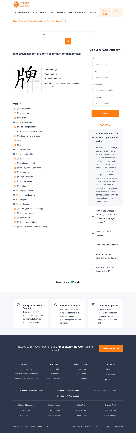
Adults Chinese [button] (21, 12)
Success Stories (54, 415)
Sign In (117, 12)
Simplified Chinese (54, 21)
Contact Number (98, 98)
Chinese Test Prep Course (68, 396)
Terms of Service (37, 426)
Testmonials (54, 369)
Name (94, 58)
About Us (82, 369)
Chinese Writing (110, 410)
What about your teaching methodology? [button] (107, 256)
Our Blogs (82, 374)
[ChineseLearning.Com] (21, 4)
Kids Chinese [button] (38, 12)
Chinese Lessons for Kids (68, 391)
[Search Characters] (68, 34)
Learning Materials (26, 369)
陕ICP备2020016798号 (81, 426)
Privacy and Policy (20, 426)
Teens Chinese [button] (56, 12)
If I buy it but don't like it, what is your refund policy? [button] (107, 137)
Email (94, 71)
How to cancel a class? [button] (107, 245)
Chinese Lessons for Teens (104, 391)
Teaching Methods (54, 378)
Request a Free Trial (110, 348)
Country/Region (98, 84)
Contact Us (51, 426)
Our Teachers (54, 374)
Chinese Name (54, 405)
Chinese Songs (110, 415)
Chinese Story (25, 415)
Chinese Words (82, 415)
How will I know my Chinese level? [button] (105, 269)
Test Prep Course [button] (76, 12)
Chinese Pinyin (82, 410)
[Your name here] (105, 64)
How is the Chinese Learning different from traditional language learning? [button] (106, 216)
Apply (105, 113)
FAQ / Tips (105, 125)
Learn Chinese (19, 21)
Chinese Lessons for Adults (31, 391)
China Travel (82, 405)
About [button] (91, 12)
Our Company (82, 378)
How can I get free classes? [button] (104, 233)
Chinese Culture (54, 410)
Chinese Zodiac (26, 410)
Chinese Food (110, 405)
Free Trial (105, 12)
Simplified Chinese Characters (26, 374)
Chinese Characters (36, 21)
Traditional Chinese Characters (26, 378)
